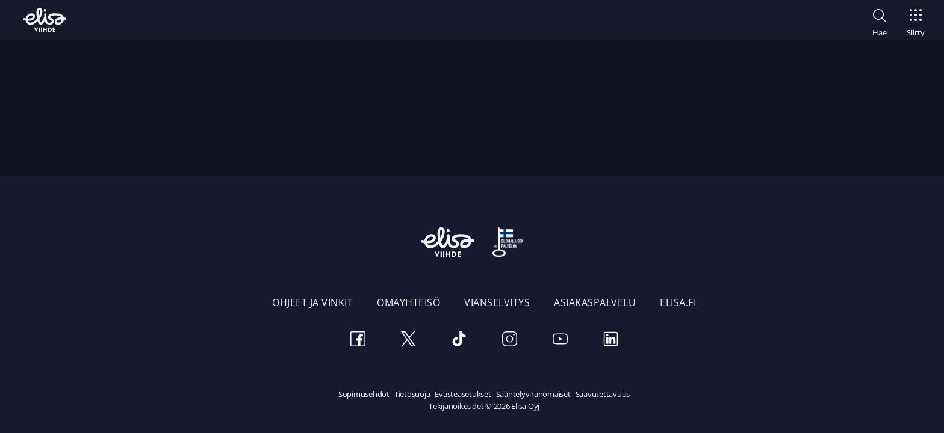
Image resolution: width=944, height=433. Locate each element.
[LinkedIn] (610, 340)
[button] (879, 21)
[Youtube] (560, 340)
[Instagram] (509, 340)
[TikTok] (459, 340)
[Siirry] (915, 19)
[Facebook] (357, 340)
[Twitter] (408, 340)
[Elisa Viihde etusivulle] (44, 20)
